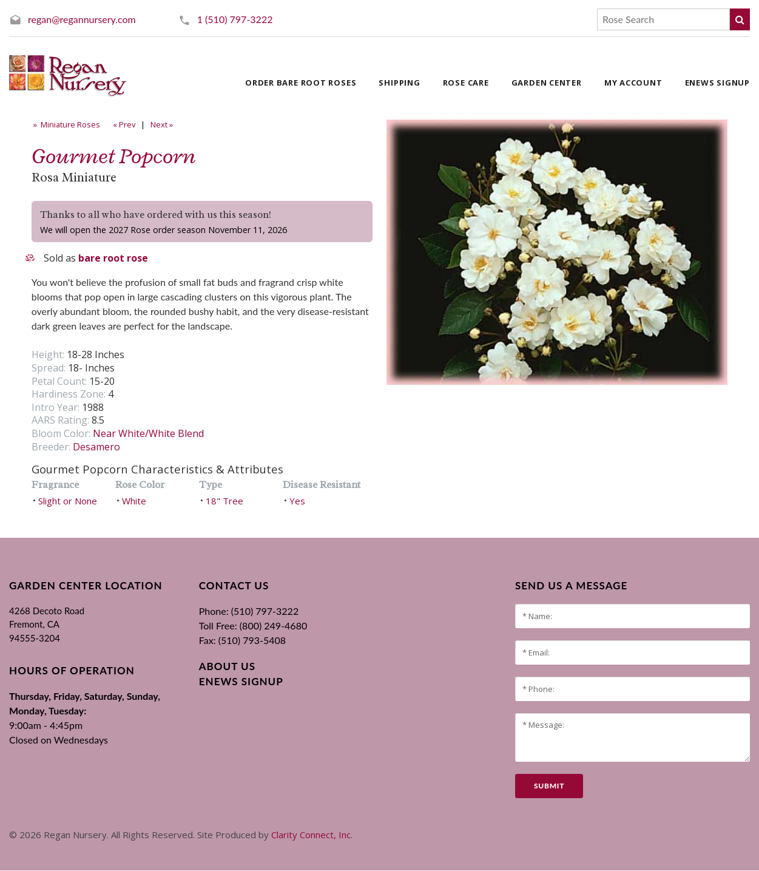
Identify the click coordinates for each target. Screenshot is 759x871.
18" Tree (224, 501)
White (134, 501)
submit (549, 785)
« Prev (123, 124)
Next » (162, 124)
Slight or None (67, 501)
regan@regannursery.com (82, 19)
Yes (297, 501)
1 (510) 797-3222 (235, 19)
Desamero (96, 446)
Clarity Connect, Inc (311, 835)
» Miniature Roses (66, 124)
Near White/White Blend (148, 433)
